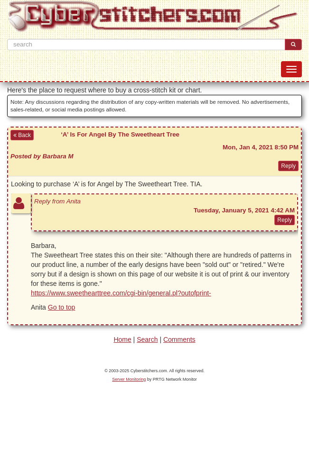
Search (147, 339)
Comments (179, 339)
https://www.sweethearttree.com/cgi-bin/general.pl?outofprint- (121, 293)
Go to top (61, 307)
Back (22, 135)
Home (122, 339)
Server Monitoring (129, 379)
